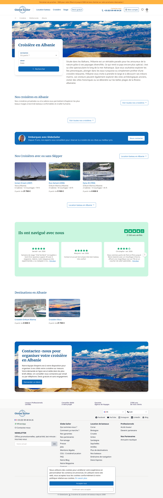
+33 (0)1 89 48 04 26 (24, 420)
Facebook (100, 417)
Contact (63, 466)
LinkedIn (135, 417)
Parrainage (65, 440)
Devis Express (96, 460)
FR (114, 412)
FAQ (62, 456)
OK (54, 444)
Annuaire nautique (129, 439)
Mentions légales (67, 450)
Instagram (123, 417)
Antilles (93, 447)
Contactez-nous (22, 427)
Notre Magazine (67, 463)
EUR (137, 412)
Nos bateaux (95, 453)
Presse (63, 443)
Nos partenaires (67, 437)
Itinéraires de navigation (100, 456)
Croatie (93, 433)
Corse (92, 427)
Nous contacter (136, 138)
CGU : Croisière (66, 453)
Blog (145, 417)
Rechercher (38, 69)
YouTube (111, 417)
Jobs (62, 447)
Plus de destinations (99, 450)
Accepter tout (81, 483)
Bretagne (94, 430)
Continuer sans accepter (81, 489)
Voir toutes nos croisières (134, 103)
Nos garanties (66, 433)
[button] (43, 9)
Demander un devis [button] (32, 382)
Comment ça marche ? (69, 430)
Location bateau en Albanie (134, 156)
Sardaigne (94, 440)
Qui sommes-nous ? (68, 427)
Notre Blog (64, 460)
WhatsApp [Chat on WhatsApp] (20, 424)
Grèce (93, 437)
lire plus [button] (52, 261)
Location (77, 453)
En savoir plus (81, 478)
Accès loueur (126, 427)
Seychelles (94, 443)
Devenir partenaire (129, 430)
